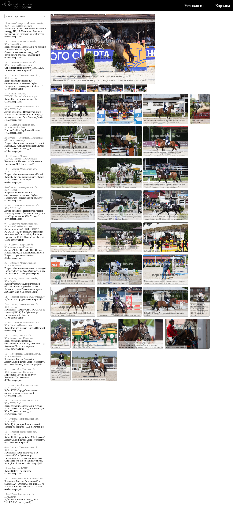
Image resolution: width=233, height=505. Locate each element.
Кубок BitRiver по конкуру (17, 471)
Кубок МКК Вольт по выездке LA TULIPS (89, 379)
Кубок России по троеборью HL (20, 99)
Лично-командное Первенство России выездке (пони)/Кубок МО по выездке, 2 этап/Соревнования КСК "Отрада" (24, 213)
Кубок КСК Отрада (14, 299)
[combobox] (25, 16)
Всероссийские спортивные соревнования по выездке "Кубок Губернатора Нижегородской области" (23, 83)
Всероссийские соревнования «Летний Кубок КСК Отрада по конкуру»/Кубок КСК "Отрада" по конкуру (24, 177)
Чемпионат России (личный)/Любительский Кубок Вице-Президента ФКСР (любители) (24, 362)
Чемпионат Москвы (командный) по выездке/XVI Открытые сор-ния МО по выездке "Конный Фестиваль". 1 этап (24, 484)
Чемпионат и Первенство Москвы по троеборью (69, 187)
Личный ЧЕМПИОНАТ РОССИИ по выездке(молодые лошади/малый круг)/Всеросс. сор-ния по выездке (24, 253)
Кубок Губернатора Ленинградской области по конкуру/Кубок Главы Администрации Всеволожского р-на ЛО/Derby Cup (23, 288)
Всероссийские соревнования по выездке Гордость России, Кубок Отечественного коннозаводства (25, 271)
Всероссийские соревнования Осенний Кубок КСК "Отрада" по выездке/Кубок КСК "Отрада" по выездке (24, 146)
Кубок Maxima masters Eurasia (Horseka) (24, 328)
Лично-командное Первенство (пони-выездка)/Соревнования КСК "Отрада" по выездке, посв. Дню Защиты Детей (24, 114)
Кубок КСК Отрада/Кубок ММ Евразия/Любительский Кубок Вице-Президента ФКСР (24, 440)
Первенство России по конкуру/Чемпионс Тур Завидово (20, 376)
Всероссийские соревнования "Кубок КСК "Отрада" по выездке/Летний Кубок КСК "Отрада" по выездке (25, 408)
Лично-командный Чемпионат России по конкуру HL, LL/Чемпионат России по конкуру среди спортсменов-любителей (25, 31)
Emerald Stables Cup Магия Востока (22, 130)
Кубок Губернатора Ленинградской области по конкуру (22, 425)
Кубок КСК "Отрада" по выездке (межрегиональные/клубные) (20, 391)
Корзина (222, 5)
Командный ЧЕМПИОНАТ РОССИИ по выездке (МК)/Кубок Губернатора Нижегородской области (24, 312)
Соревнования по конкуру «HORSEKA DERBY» (116, 123)
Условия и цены (198, 5)
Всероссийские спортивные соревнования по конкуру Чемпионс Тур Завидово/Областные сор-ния (24, 343)
